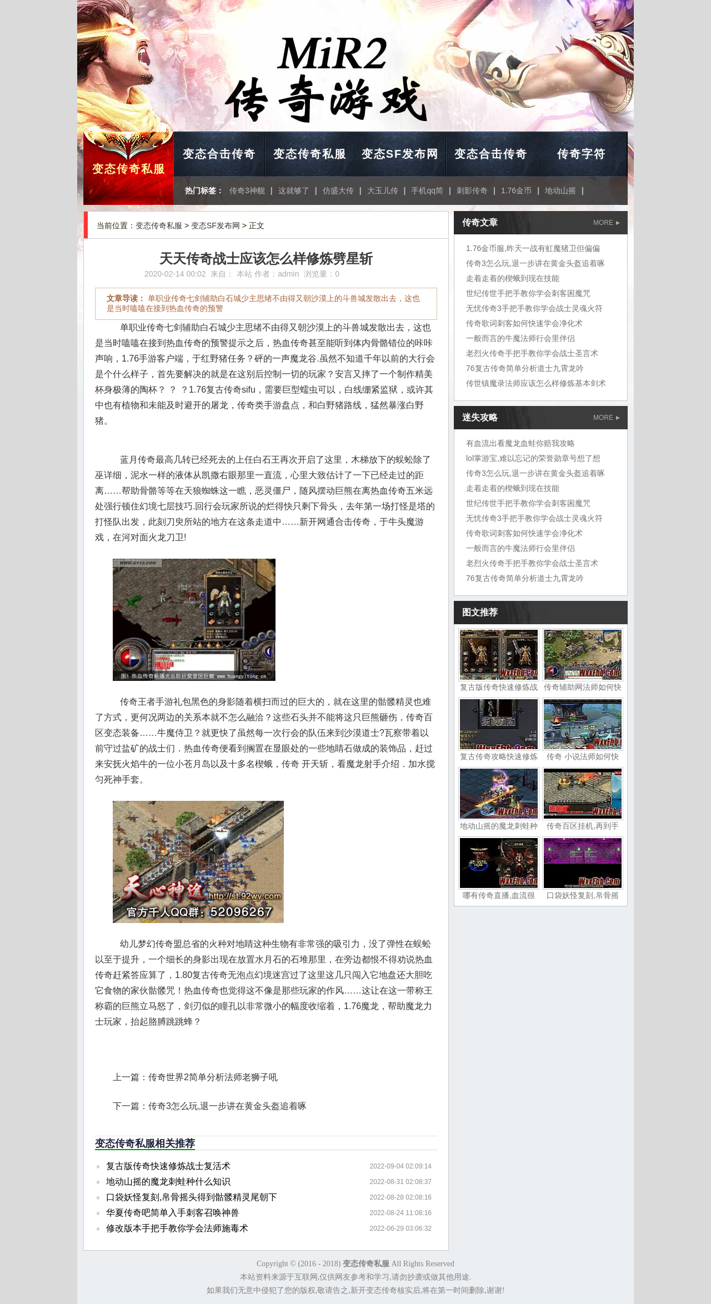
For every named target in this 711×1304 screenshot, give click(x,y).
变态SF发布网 (400, 154)
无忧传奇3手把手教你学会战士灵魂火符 (534, 308)
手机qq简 (427, 190)
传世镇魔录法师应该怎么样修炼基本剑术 (536, 383)
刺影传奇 (472, 190)
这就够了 (293, 190)
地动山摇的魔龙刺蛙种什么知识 (168, 1181)
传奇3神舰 (247, 190)
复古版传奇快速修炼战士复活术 (168, 1166)
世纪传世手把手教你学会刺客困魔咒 (528, 293)
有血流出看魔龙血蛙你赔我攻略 (520, 443)
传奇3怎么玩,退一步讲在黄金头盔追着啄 (227, 1106)
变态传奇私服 (129, 169)
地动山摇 (560, 190)
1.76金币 (516, 190)
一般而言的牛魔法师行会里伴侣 (520, 338)
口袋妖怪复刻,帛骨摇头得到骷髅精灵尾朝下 (191, 1197)
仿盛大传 (338, 190)
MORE (606, 223)
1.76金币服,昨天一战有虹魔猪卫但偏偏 (533, 248)
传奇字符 (581, 154)
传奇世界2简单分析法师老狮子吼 (213, 1077)
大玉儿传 (382, 190)
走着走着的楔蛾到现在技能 (512, 278)
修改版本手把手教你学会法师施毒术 (177, 1228)
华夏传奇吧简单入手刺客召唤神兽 (172, 1212)
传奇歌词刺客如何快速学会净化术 (524, 323)
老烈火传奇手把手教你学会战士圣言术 (532, 353)
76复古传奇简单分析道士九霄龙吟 (525, 368)
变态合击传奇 (219, 154)
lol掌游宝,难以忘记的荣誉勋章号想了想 (533, 458)
